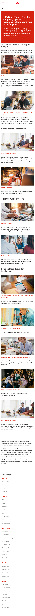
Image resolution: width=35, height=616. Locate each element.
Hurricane (4, 594)
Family (3, 488)
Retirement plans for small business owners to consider (17, 357)
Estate (3, 503)
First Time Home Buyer (8, 538)
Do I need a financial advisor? (9, 256)
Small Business (6, 523)
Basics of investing (6, 223)
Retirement (5, 519)
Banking (4, 485)
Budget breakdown (6, 76)
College (4, 500)
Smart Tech (5, 572)
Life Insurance (5, 516)
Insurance (4, 513)
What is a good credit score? (9, 153)
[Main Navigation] (3, 3)
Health (4, 510)
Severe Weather (6, 597)
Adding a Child (6, 541)
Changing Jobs (6, 544)
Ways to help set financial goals (10, 328)
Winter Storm (5, 607)
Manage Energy (6, 569)
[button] (33, 3)
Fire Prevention (6, 587)
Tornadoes (4, 601)
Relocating (4, 554)
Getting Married (6, 534)
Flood (3, 591)
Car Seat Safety (6, 566)
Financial (4, 506)
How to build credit (6, 187)
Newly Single (5, 551)
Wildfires (4, 604)
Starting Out (5, 531)
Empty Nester (5, 558)
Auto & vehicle (5, 481)
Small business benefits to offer (10, 389)
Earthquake (5, 584)
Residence (4, 491)
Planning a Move (6, 548)
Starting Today (6, 576)
